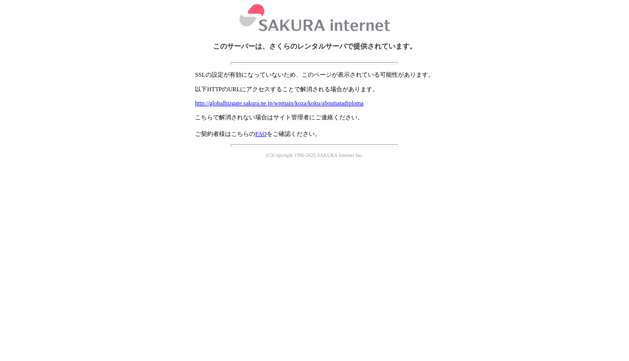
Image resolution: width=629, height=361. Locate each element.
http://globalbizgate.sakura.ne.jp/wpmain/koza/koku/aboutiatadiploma (279, 103)
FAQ (261, 133)
